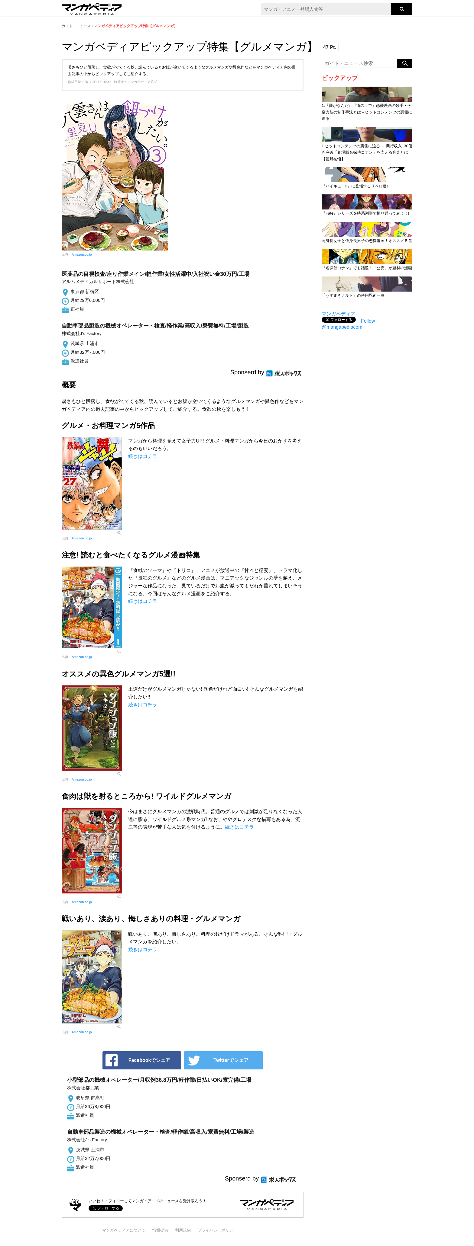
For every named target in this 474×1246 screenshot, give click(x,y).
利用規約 (183, 1230)
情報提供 (160, 1230)
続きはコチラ (142, 456)
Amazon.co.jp (82, 254)
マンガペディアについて (123, 1230)
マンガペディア (339, 313)
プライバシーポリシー (217, 1230)
